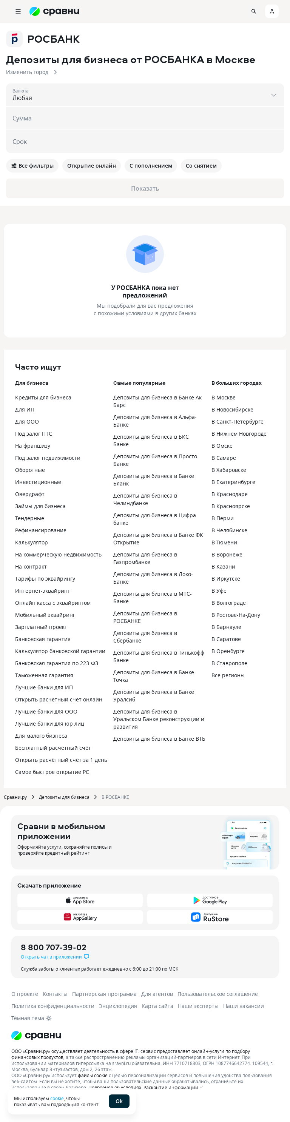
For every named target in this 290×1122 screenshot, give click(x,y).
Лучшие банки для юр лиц (49, 723)
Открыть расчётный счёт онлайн (58, 699)
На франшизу (32, 445)
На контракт (31, 566)
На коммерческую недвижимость (58, 554)
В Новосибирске (232, 409)
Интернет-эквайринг (42, 590)
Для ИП (24, 409)
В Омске (222, 445)
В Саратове (226, 639)
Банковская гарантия (43, 639)
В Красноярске (230, 506)
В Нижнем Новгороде (239, 433)
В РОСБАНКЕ (115, 797)
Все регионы (228, 675)
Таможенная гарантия (44, 675)
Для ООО (27, 421)
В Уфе (219, 590)
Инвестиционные (38, 481)
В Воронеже (226, 554)
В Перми (222, 518)
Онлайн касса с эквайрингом (53, 602)
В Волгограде (228, 602)
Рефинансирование (40, 530)
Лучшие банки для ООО (46, 711)
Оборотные (30, 469)
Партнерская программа (104, 993)
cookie (57, 1098)
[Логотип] (36, 1035)
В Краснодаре (229, 494)
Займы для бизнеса (40, 506)
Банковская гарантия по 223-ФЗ (56, 663)
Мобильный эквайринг (45, 614)
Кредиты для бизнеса (43, 397)
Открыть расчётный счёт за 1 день (61, 759)
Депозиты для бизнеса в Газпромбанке (145, 558)
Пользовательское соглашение (217, 993)
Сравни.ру (15, 797)
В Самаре (223, 457)
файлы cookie (93, 1075)
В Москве (223, 397)
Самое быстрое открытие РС (52, 771)
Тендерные (29, 518)
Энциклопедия (118, 1005)
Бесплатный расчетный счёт (53, 747)
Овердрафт (30, 494)
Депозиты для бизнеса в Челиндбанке (145, 499)
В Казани (223, 566)
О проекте (24, 993)
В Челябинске (229, 530)
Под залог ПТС (33, 433)
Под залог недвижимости (47, 457)
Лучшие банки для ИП (44, 687)
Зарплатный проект (41, 626)
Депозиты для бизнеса (64, 797)
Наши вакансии (243, 1005)
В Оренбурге (228, 651)
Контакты (55, 993)
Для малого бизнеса (41, 735)
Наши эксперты (198, 1005)
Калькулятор (31, 542)
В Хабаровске (228, 469)
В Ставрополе (229, 663)
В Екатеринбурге (233, 481)
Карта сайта (157, 1005)
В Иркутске (225, 578)
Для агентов (157, 993)
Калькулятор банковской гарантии (60, 651)
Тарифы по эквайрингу (45, 578)
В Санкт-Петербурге (237, 421)
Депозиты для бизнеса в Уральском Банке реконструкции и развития (158, 719)
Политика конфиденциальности (52, 1005)
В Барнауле (226, 626)
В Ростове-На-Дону (235, 614)
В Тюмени (224, 542)
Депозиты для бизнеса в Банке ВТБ (159, 738)
